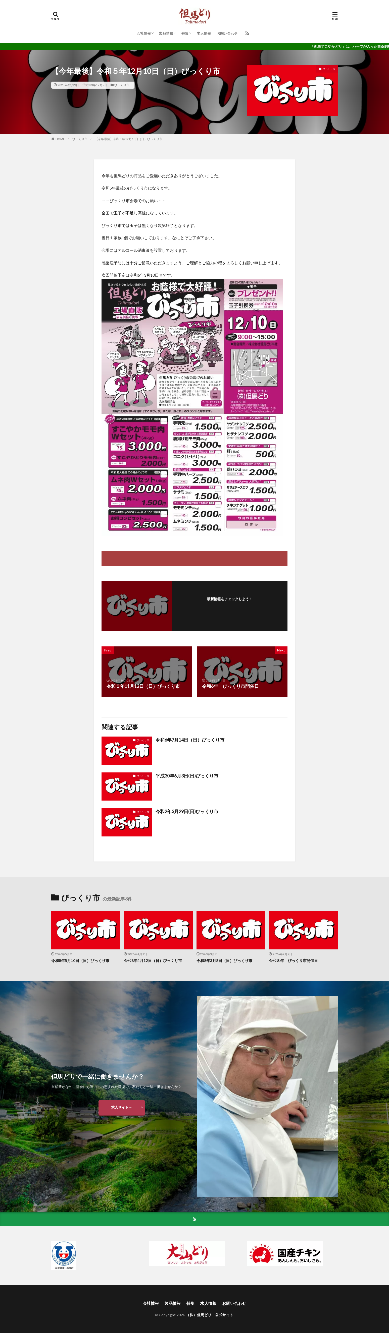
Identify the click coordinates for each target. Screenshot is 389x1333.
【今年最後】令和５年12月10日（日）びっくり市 (128, 139)
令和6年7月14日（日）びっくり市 (190, 740)
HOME (60, 139)
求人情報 (204, 33)
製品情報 (166, 33)
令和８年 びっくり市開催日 (293, 960)
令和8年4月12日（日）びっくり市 (153, 960)
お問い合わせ (227, 33)
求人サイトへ (121, 1107)
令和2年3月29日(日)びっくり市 (187, 811)
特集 (184, 33)
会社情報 (144, 33)
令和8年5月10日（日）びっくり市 (80, 960)
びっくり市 (121, 85)
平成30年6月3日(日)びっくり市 (187, 775)
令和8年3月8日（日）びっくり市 (224, 960)
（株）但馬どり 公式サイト (209, 1315)
